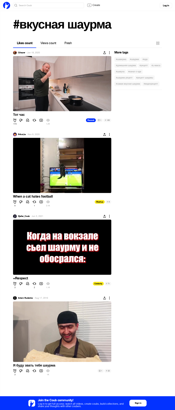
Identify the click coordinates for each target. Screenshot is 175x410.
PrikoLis (22, 134)
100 (107, 120)
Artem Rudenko (25, 298)
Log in (166, 5)
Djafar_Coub (24, 216)
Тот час (19, 115)
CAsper (21, 53)
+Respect (20, 278)
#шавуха (120, 71)
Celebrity (98, 283)
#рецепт (144, 65)
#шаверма (121, 59)
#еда (145, 59)
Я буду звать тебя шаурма (34, 365)
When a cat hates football (33, 196)
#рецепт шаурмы (144, 77)
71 (108, 283)
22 (108, 370)
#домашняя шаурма (126, 65)
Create (93, 5)
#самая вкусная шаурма (128, 83)
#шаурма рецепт (124, 77)
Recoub (91, 120)
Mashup (99, 202)
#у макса (156, 65)
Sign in (138, 403)
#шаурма (134, 59)
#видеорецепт (151, 83)
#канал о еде (134, 71)
